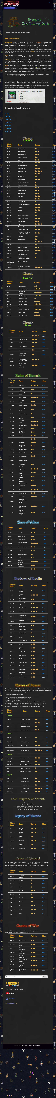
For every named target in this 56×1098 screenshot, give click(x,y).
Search (45, 976)
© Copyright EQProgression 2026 (22, 1045)
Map (53, 233)
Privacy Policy (36, 1045)
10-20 (7, 117)
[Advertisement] (16, 1021)
